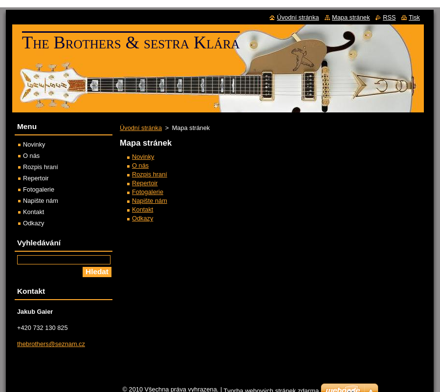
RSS (389, 17)
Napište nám (149, 200)
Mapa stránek (351, 17)
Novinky (143, 156)
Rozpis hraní (149, 174)
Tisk (414, 17)
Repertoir (145, 183)
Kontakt (142, 209)
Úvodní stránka (141, 127)
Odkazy (142, 218)
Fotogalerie (147, 192)
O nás (140, 165)
